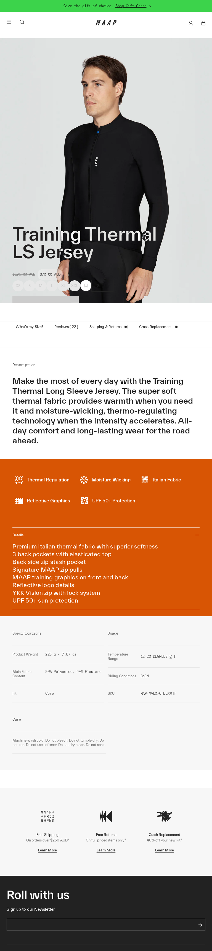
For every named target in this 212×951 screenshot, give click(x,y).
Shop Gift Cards (131, 6)
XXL (74, 286)
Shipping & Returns (108, 327)
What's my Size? (29, 327)
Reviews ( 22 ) (66, 327)
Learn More (47, 850)
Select (102, 286)
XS (18, 286)
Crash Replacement (158, 327)
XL (63, 286)
